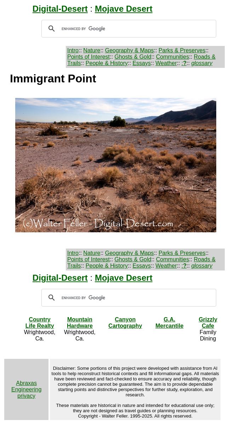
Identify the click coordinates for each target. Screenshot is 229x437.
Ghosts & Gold (132, 57)
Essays (141, 63)
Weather (166, 63)
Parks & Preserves (182, 50)
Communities (172, 57)
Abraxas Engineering (26, 386)
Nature (91, 50)
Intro (73, 50)
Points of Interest (88, 57)
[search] (128, 28)
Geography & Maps (129, 50)
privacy (26, 396)
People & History (107, 63)
